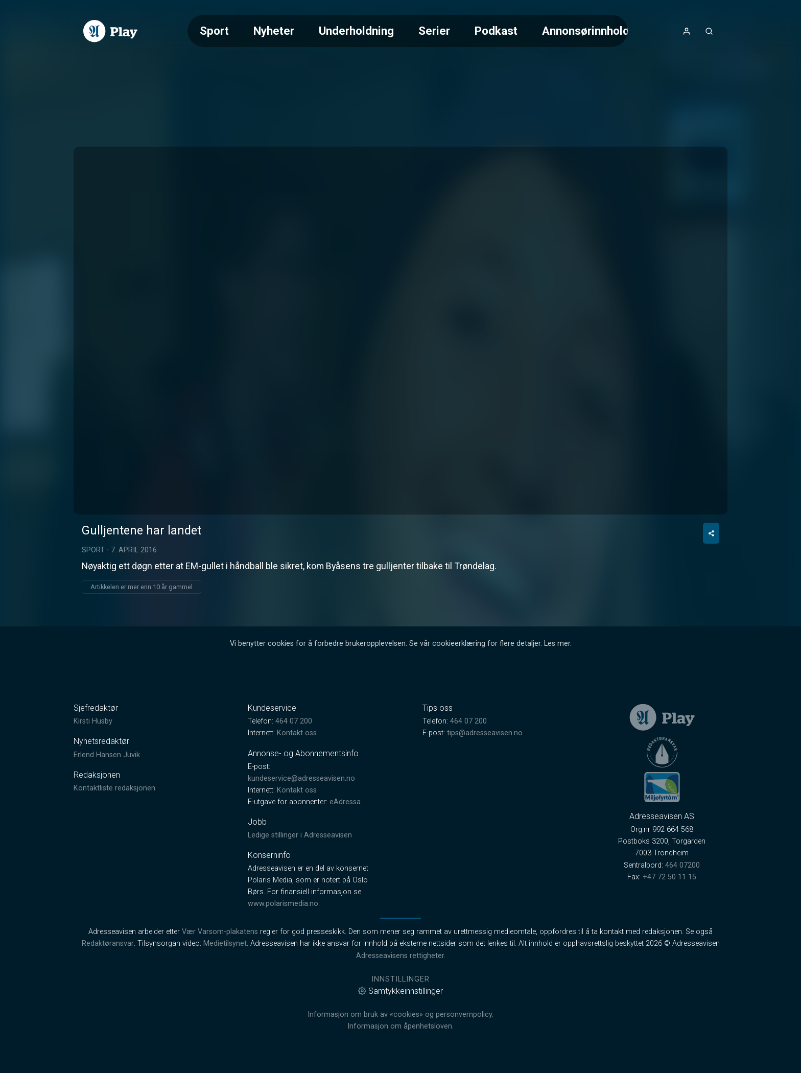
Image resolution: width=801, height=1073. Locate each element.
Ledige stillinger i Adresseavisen (300, 835)
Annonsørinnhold (585, 30)
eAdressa (345, 802)
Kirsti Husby (93, 721)
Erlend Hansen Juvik (107, 755)
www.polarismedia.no (283, 903)
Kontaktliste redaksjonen (114, 788)
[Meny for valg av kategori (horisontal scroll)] (407, 31)
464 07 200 (293, 721)
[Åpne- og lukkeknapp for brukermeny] (686, 31)
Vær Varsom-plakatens (220, 931)
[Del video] (711, 533)
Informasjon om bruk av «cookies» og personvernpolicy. (400, 1014)
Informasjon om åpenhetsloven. (400, 1026)
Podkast (496, 30)
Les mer (557, 643)
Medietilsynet (225, 943)
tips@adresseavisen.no (485, 733)
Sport (214, 30)
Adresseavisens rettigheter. (400, 955)
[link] (110, 31)
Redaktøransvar (108, 943)
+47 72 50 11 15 (669, 877)
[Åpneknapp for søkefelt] (709, 31)
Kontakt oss (297, 733)
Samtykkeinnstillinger (400, 991)
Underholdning (356, 30)
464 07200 (682, 865)
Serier (434, 30)
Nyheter (273, 30)
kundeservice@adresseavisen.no (301, 778)
